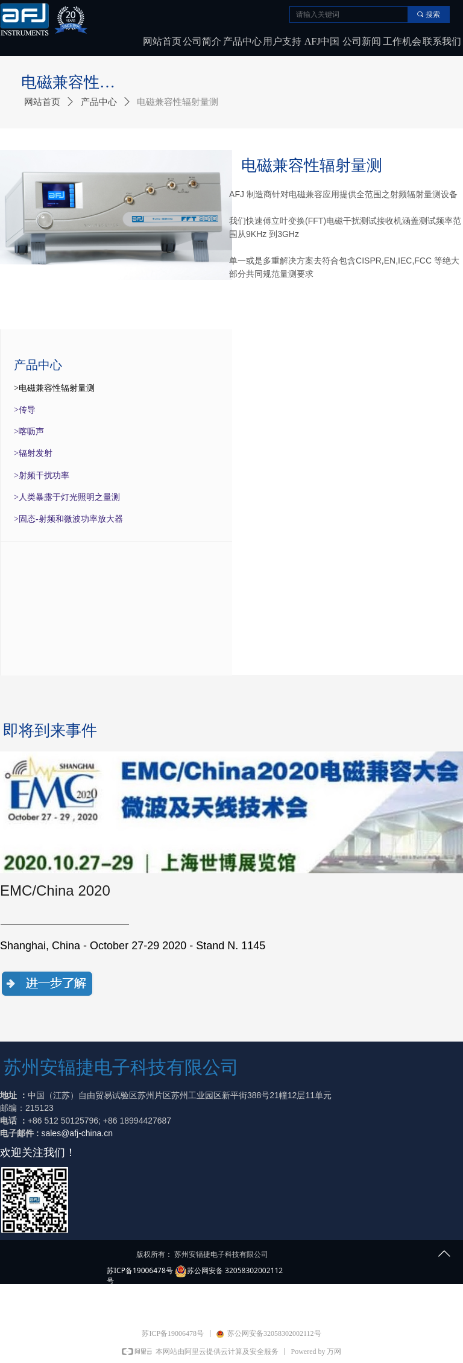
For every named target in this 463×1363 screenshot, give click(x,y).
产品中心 (99, 102)
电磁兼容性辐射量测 (177, 102)
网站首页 (42, 102)
